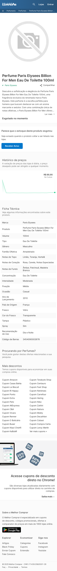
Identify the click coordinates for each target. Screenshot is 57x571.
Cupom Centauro (38, 383)
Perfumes (22, 11)
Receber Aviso (12, 146)
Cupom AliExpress (10, 405)
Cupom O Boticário (11, 420)
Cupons (24, 547)
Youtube (42, 550)
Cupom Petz (8, 402)
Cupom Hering (36, 398)
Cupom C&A (8, 409)
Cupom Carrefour (38, 394)
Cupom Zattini (36, 405)
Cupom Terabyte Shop (40, 379)
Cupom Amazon (9, 379)
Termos (24, 567)
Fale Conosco (8, 554)
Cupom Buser (8, 424)
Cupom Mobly (36, 413)
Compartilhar (47, 85)
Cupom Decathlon (38, 416)
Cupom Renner (9, 416)
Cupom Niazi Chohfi (11, 427)
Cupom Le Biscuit (10, 387)
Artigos (5, 543)
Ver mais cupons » (38, 431)
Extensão (24, 550)
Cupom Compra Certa (40, 424)
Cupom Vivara (9, 413)
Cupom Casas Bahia (11, 383)
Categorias (25, 543)
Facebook (43, 543)
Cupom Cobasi (37, 420)
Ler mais (50, 114)
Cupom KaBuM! (9, 431)
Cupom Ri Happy (10, 390)
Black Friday (8, 547)
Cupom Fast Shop (38, 387)
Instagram (43, 547)
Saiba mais (48, 496)
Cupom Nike (35, 402)
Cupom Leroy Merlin (39, 427)
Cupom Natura (37, 409)
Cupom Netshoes (38, 390)
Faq (3, 567)
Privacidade (13, 567)
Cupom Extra (8, 398)
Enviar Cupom (9, 550)
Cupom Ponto (8, 394)
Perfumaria (11, 11)
